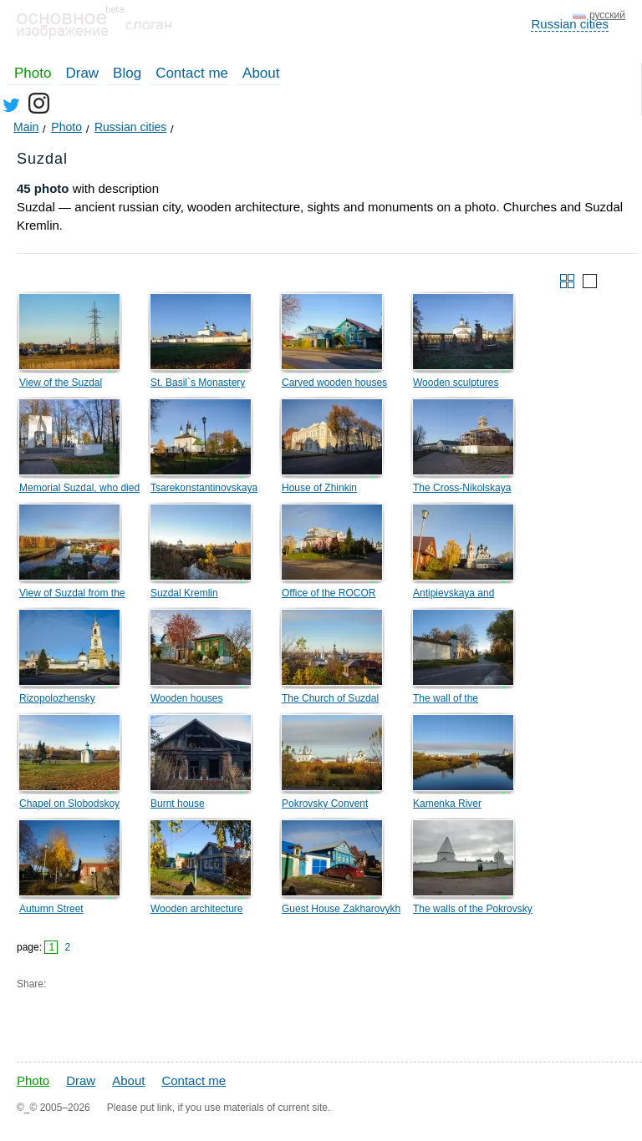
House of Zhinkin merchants (319, 490)
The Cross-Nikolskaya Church (462, 490)
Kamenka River (447, 803)
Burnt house (177, 803)
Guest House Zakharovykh (341, 909)
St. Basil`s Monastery (197, 382)
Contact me (191, 73)
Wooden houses (186, 698)
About (260, 73)
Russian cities (570, 24)
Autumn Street (51, 909)
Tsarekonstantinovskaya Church (203, 490)
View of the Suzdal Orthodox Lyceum (60, 385)
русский (607, 15)
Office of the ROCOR (328, 593)
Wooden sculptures (456, 382)
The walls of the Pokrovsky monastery (472, 911)
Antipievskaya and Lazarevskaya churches (465, 595)
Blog (127, 73)
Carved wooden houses (334, 382)
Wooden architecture (196, 909)
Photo (32, 73)
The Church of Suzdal (330, 698)
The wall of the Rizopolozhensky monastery (451, 700)
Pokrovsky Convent (325, 803)
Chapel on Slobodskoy (69, 803)
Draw (82, 73)
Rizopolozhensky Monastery (57, 700)
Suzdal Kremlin (184, 593)
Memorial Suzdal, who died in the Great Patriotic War (79, 490)
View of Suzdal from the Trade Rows (72, 595)
